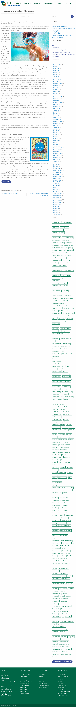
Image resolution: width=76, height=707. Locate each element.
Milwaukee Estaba (56, 639)
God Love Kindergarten (57, 406)
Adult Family (55, 225)
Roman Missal (70, 555)
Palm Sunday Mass (56, 502)
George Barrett (64, 396)
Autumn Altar (55, 242)
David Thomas (62, 310)
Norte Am (65, 492)
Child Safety (70, 283)
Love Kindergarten (56, 475)
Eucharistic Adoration (56, 361)
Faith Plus (54, 369)
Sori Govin (62, 596)
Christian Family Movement (58, 288)
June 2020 (56, 142)
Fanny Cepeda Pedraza (57, 381)
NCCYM (63, 487)
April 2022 (56, 184)
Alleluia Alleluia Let (64, 227)
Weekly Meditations (68, 629)
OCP (67, 497)
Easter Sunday (68, 649)
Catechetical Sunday (56, 260)
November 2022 (57, 197)
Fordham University (56, 386)
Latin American (55, 467)
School (26, 3)
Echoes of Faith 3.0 (62, 693)
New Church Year (56, 490)
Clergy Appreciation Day (57, 295)
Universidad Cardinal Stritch (67, 639)
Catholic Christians (56, 268)
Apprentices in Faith (63, 695)
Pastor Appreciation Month (58, 515)
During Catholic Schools (65, 328)
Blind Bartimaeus (56, 247)
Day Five (69, 310)
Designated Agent (66, 313)
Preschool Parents (65, 528)
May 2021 (56, 163)
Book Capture (64, 247)
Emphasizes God (56, 346)
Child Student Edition (56, 285)
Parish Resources (64, 510)
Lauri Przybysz (70, 467)
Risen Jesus (68, 553)
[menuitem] (27, 3)
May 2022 (56, 186)
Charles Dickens (55, 654)
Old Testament (55, 500)
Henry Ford (69, 424)
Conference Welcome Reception (66, 298)
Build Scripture (70, 250)
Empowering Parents (56, 348)
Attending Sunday (65, 240)
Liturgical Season (56, 656)
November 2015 (57, 82)
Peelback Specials (56, 520)
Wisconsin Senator (64, 631)
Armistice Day (66, 235)
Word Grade (55, 634)
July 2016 (55, 93)
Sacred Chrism (55, 558)
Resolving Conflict (56, 548)
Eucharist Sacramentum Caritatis (59, 358)
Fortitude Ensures (56, 389)
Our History (42, 674)
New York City (55, 492)
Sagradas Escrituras (64, 641)
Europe (64, 361)
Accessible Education (25, 693)
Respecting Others (66, 550)
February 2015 (57, 65)
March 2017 (56, 108)
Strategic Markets (56, 598)
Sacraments (61, 687)
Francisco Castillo (56, 391)
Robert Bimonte (62, 555)
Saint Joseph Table (66, 563)
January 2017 (57, 104)
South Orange (68, 596)
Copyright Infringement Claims (58, 303)
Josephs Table (67, 452)
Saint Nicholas (55, 571)
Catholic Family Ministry (57, 270)
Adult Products (62, 225)
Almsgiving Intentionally (57, 230)
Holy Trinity (68, 434)
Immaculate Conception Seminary (59, 439)
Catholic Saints (65, 273)
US (66, 619)
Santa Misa (54, 644)
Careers (41, 676)
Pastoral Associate (69, 515)
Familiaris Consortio (56, 371)
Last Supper (62, 464)
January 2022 (57, 178)
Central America (55, 280)
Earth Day (67, 333)
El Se (66, 341)
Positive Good (70, 523)
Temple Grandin (55, 608)
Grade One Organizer (57, 414)
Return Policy (23, 687)
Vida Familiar (70, 621)
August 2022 (56, 191)
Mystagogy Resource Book (58, 485)
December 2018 (57, 121)
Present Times (55, 530)
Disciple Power (61, 318)
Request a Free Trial (25, 683)
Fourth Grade (64, 389)
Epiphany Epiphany (56, 353)
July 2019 (55, 133)
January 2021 (57, 155)
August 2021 (56, 169)
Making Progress (56, 32)
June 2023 (56, 210)
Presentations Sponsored (65, 530)
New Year (70, 490)
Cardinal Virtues (68, 255)
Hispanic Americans (56, 429)
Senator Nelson (67, 586)
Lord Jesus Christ (62, 472)
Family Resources (43, 687)
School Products (65, 578)
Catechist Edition (66, 260)
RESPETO (54, 553)
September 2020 (57, 148)
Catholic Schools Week (66, 275)
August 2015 (56, 76)
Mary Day (54, 477)
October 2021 (57, 172)
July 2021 (55, 167)
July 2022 (55, 189)
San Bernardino (64, 573)
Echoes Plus (68, 338)
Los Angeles (70, 472)
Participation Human (56, 512)
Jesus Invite (61, 444)
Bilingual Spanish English (57, 245)
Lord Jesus (54, 472)
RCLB (57, 545)
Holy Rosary (61, 432)
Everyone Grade (65, 364)
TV (63, 616)
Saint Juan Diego (55, 566)
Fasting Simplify (67, 381)
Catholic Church (65, 268)
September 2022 (57, 193)
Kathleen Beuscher (56, 651)
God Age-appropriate (57, 401)
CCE (65, 278)
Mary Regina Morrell (62, 477)
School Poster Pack (56, 578)
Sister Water (64, 593)
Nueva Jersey (55, 497)
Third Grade (62, 613)
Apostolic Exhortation (57, 235)
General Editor (65, 394)
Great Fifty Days (55, 422)
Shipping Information (25, 685)
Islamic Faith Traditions (66, 654)
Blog (59, 3)
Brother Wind (62, 250)
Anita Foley (54, 232)
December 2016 (57, 102)
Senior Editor (55, 588)
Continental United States (64, 300)
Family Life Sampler (56, 376)
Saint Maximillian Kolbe (63, 568)
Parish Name (55, 507)
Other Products (48, 3)
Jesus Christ (54, 444)
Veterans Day (63, 621)
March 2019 (56, 125)
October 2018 (57, 119)
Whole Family (55, 631)
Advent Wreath (55, 227)
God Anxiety (66, 401)
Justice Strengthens (56, 454)
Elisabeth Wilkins (66, 343)
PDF (70, 518)
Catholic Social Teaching (57, 278)
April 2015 (56, 68)
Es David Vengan (65, 353)
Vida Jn (53, 624)
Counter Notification (56, 305)
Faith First (68, 366)
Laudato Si (62, 467)
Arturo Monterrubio (56, 237)
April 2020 (56, 138)
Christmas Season (69, 288)
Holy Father (71, 429)
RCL (53, 545)
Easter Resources (70, 336)
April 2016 (56, 89)
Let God (72, 470)
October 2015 (57, 80)
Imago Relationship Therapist (65, 437)
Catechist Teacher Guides (65, 262)
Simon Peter (71, 588)
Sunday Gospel (64, 601)
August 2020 (56, 146)
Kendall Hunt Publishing (57, 457)
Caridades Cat (63, 257)
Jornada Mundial (63, 449)
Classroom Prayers (64, 293)
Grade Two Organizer (57, 419)
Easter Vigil (62, 338)
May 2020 (56, 140)
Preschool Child (55, 528)
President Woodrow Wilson (67, 533)
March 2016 (56, 87)
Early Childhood (66, 331)
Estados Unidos (55, 356)
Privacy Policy (55, 535)
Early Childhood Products (57, 333)
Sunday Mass (55, 603)
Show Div (65, 588)
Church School (55, 293)
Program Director (63, 535)
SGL (60, 588)
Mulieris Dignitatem (64, 480)
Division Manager (62, 321)
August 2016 (56, 95)
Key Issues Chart (55, 459)
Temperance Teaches (66, 606)
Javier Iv (66, 442)
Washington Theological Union (58, 626)
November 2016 (57, 100)
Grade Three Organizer (68, 417)
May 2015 (56, 70)
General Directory (56, 394)
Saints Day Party (69, 571)
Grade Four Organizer (68, 411)
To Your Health (56, 33)
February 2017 (57, 106)
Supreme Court (63, 603)
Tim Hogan (68, 613)
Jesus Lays (67, 444)
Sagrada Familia (55, 560)
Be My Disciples (62, 674)
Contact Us (54, 300)
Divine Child (54, 321)
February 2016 (57, 85)
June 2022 (56, 187)
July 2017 (55, 114)
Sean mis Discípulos (63, 676)
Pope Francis (62, 523)
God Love (62, 404)
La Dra (72, 636)
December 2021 (57, 176)
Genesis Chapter (55, 396)
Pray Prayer (54, 525)
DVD (60, 331)
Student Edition (64, 598)
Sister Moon (62, 591)
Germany (66, 399)
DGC (73, 313)
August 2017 (56, 116)
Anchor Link (66, 230)
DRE (69, 326)
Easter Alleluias (61, 336)
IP (62, 442)
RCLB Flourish (61, 682)
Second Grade (69, 583)
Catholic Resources (56, 273)
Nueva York (62, 497)
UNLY (62, 619)
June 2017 (56, 112)
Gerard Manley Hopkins (57, 399)
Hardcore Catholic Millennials (58, 424)
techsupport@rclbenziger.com (8, 685)
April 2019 (56, 127)
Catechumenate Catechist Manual (59, 265)
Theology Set (65, 611)
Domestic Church (56, 323)
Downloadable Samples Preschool (59, 326)
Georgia (71, 396)
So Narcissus (55, 596)
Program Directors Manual (58, 540)
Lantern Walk (67, 462)
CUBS (60, 308)
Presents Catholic (56, 533)
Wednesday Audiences (57, 629)
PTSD (63, 543)
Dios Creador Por (67, 315)
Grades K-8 (65, 419)
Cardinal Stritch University (57, 255)
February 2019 (57, 123)
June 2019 (56, 131)
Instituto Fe (70, 439)
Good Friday (55, 409)
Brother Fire (55, 250)
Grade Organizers (67, 414)
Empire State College (65, 346)
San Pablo (70, 576)
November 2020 (57, 152)
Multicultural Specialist (57, 482)
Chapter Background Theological (59, 283)
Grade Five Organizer (56, 411)
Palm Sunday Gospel (64, 500)
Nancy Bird (67, 485)
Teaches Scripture (56, 606)
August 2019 (56, 134)
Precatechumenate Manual (64, 525)
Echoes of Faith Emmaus (64, 691)
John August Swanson (64, 447)
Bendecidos (61, 680)
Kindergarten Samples (65, 459)
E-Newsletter (55, 47)
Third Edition (55, 613)
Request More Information (26, 682)
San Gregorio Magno (56, 576)
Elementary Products (56, 343)
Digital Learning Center (57, 315)
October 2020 (57, 150)
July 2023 (55, 212)
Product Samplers (24, 680)
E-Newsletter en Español (59, 50)
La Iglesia (54, 462)
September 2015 (57, 78)
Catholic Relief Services (69, 270)
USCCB (69, 619)
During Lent (54, 331)
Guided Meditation (63, 644)
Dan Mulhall (54, 310)
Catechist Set (55, 262)
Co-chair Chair (67, 295)
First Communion (56, 384)
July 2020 (55, 144)
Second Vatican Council (57, 586)
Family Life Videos (66, 376)
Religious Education (56, 646)
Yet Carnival (63, 636)
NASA (73, 485)
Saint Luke (54, 568)
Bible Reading (68, 242)
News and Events (43, 680)
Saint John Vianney (56, 563)
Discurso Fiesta (69, 318)
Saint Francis (63, 560)
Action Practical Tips (56, 222)
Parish (36, 3)
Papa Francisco (65, 502)
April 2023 (56, 206)
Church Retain (65, 290)
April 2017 (56, 110)
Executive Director (56, 366)
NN (60, 492)
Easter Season (55, 338)
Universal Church (56, 619)
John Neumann (55, 449)
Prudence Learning (56, 543)
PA (68, 644)
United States (68, 616)
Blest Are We (61, 678)
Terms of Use (23, 691)
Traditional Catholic (56, 616)
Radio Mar (68, 543)
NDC (72, 487)
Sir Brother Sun (55, 591)
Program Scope (68, 540)
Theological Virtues (56, 611)
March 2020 (56, 136)
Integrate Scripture (56, 442)
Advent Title (69, 225)
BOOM (70, 247)
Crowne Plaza (66, 305)
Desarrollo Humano (56, 313)
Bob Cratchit (64, 651)
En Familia (65, 348)
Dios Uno (54, 318)
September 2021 (57, 170)
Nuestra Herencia (64, 495)
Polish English (55, 523)
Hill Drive (63, 427)
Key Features (66, 457)
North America (55, 495)
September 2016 (57, 97)
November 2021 (57, 174)
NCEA (68, 487)
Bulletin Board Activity (57, 252)
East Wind (54, 336)
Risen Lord (54, 555)
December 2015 (57, 83)
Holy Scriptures (69, 432)
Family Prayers (55, 379)
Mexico (69, 477)
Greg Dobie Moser (65, 422)
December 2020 (57, 153)
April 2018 (56, 117)
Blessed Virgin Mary (68, 245)
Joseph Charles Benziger (57, 452)
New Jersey (63, 490)
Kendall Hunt (64, 454)
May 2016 (56, 91)
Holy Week (54, 437)
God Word (66, 406)
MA (71, 475)
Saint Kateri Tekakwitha (66, 566)
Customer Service (66, 308)
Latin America (69, 464)
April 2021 (56, 161)
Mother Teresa (55, 480)
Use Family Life (55, 621)
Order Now (6, 181)
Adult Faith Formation (67, 222)
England (63, 351)
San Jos (64, 576)
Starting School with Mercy (10, 193)
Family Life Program (67, 374)
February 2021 (57, 157)
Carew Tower (55, 257)
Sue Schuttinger (55, 601)
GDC (71, 391)
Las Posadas (55, 464)
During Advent (55, 328)
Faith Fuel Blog (42, 678)
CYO (73, 308)
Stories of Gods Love (63, 685)
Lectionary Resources (64, 470)
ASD (63, 237)
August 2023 (56, 214)
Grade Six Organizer (56, 417)
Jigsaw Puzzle (55, 447)
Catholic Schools (55, 275)
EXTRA (63, 366)
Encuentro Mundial (56, 351)
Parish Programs (55, 510)
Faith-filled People (62, 369)
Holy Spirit (54, 434)
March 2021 (56, 159)
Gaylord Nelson (65, 391)
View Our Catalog (24, 678)
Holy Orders (55, 432)
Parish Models (65, 505)
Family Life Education (56, 374)
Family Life (65, 371)
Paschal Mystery (66, 512)
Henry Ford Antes (56, 427)
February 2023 (57, 203)
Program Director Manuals (58, 538)
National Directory (56, 487)
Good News (62, 409)
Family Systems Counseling (66, 379)
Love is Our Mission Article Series (61, 52)
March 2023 (56, 204)
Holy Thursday (62, 434)
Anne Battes (61, 232)
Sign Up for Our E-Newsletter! (62, 661)
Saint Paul (62, 571)
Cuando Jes (54, 308)
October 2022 (57, 195)
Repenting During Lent (64, 545)
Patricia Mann (55, 518)
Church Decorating (56, 290)
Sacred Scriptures (64, 558)
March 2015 (56, 66)
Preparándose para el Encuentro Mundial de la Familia (63, 55)
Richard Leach (61, 553)
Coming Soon (55, 298)
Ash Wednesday (69, 237)
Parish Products (63, 507)
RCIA (73, 543)
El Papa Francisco (59, 341)
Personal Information (66, 520)
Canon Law (65, 252)
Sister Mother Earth (56, 593)
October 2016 (57, 99)
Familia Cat (70, 369)
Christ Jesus (65, 285)
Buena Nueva (55, 641)
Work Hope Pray (63, 634)
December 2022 (57, 199)
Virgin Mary (59, 624)
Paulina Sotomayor (64, 518)
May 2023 (56, 208)
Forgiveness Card (66, 386)
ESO (72, 353)
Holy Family (65, 429)
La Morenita (60, 462)
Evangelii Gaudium (56, 364)
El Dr (53, 341)
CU (68, 636)
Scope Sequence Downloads (58, 583)
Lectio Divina (55, 470)
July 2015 (55, 74)
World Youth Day (56, 636)
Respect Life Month (56, 550)
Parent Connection (56, 505)
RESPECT (63, 548)
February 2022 (57, 180)
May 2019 (56, 129)
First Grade (63, 384)
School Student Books (57, 581)
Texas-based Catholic (65, 608)
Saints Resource (55, 573)
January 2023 (57, 201)
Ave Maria (62, 242)
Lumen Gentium (65, 475)
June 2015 (56, 72)
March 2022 (56, 182)
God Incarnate (55, 404)
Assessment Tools (56, 240)
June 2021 (56, 165)
